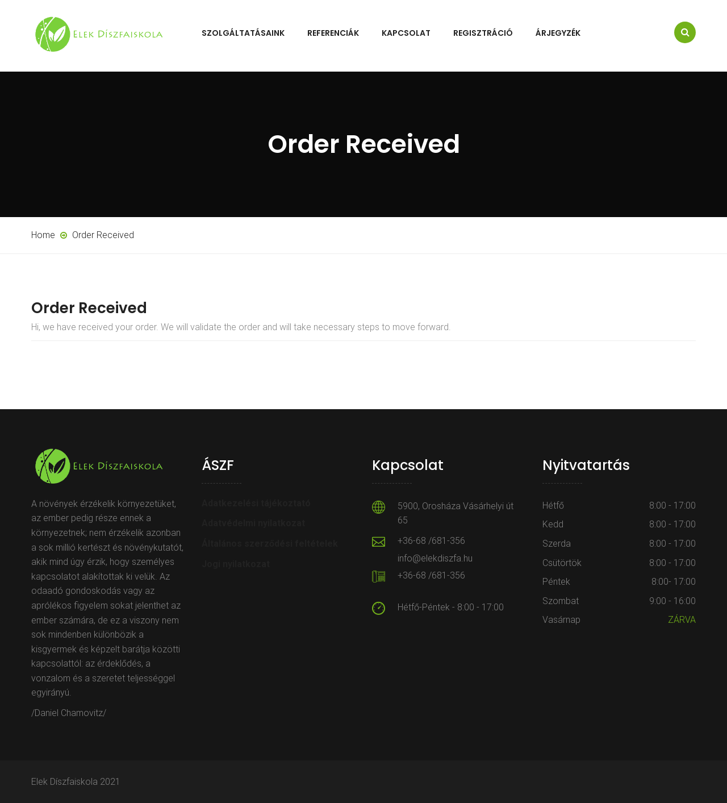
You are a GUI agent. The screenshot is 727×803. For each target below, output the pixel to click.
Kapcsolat (406, 33)
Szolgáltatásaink (243, 33)
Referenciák (333, 33)
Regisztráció (483, 33)
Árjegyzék (558, 33)
